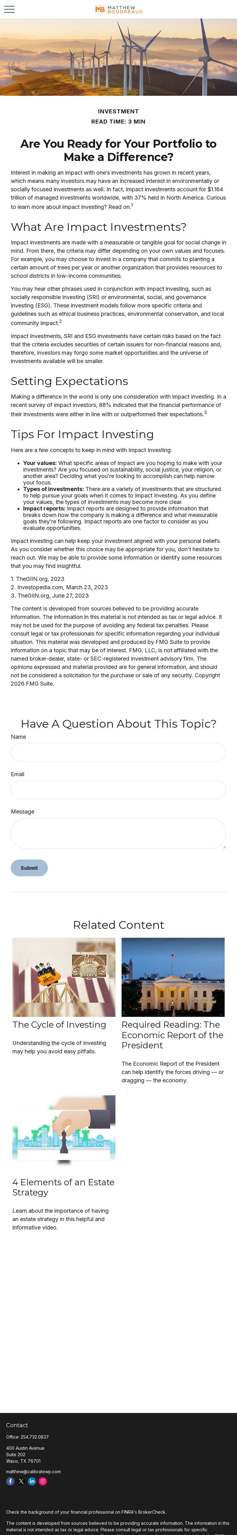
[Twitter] (21, 1481)
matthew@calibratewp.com (33, 1471)
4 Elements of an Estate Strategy (63, 1187)
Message (22, 811)
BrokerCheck (151, 1512)
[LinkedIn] (32, 1481)
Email (17, 774)
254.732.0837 (35, 1437)
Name (18, 737)
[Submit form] (29, 868)
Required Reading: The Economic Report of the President (172, 1035)
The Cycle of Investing (59, 1024)
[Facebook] (10, 1481)
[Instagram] (43, 1481)
